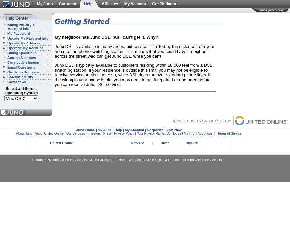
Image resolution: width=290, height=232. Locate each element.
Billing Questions (21, 53)
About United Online (49, 133)
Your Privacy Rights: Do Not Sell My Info (166, 133)
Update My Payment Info (27, 38)
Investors (94, 133)
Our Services (75, 133)
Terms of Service (229, 133)
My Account (135, 4)
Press (107, 133)
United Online (61, 143)
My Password (18, 33)
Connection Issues (22, 62)
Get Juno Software (22, 72)
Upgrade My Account (24, 48)
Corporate (68, 4)
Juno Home (85, 130)
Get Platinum (164, 4)
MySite (192, 143)
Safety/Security (19, 77)
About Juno (24, 133)
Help (88, 4)
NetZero (137, 143)
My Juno (45, 4)
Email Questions (20, 67)
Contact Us (16, 82)
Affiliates (110, 4)
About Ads (205, 133)
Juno (165, 143)
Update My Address (23, 43)
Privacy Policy (124, 133)
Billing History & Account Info (17, 27)
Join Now (173, 130)
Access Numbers (21, 58)
